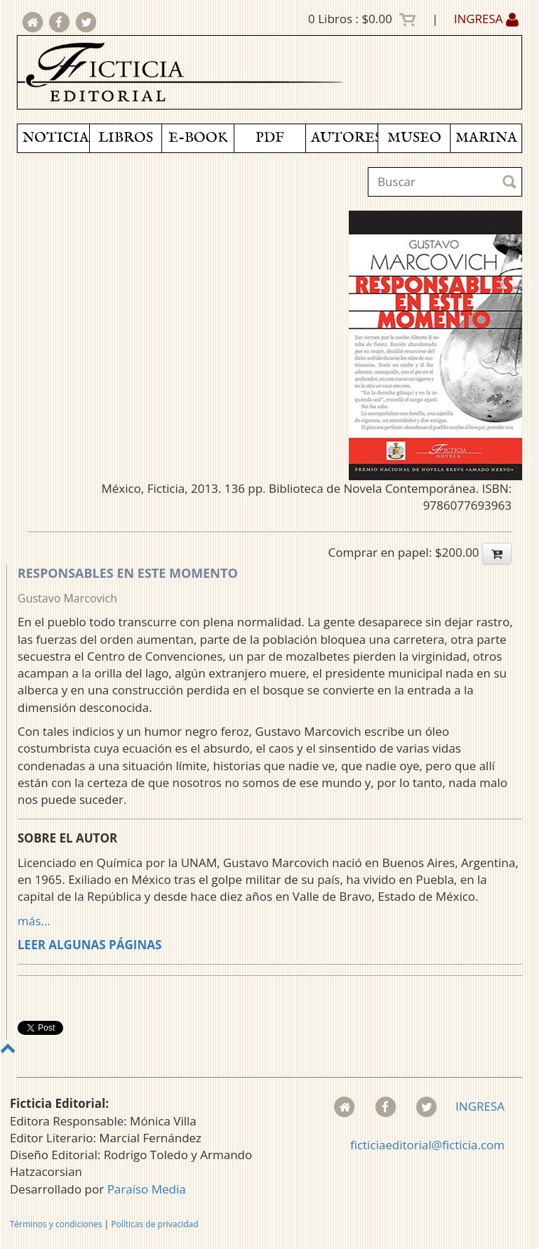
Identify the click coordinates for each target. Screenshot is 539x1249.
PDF (269, 138)
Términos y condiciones (56, 1224)
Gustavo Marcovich (67, 598)
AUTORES (344, 138)
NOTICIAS (55, 138)
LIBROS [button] (125, 138)
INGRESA (486, 19)
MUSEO (414, 138)
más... (34, 921)
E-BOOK (197, 138)
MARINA (486, 138)
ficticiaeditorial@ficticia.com (427, 1145)
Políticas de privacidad (154, 1224)
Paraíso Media (146, 1189)
